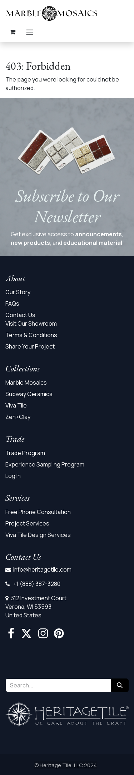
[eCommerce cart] (12, 32)
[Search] (120, 685)
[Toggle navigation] (30, 31)
